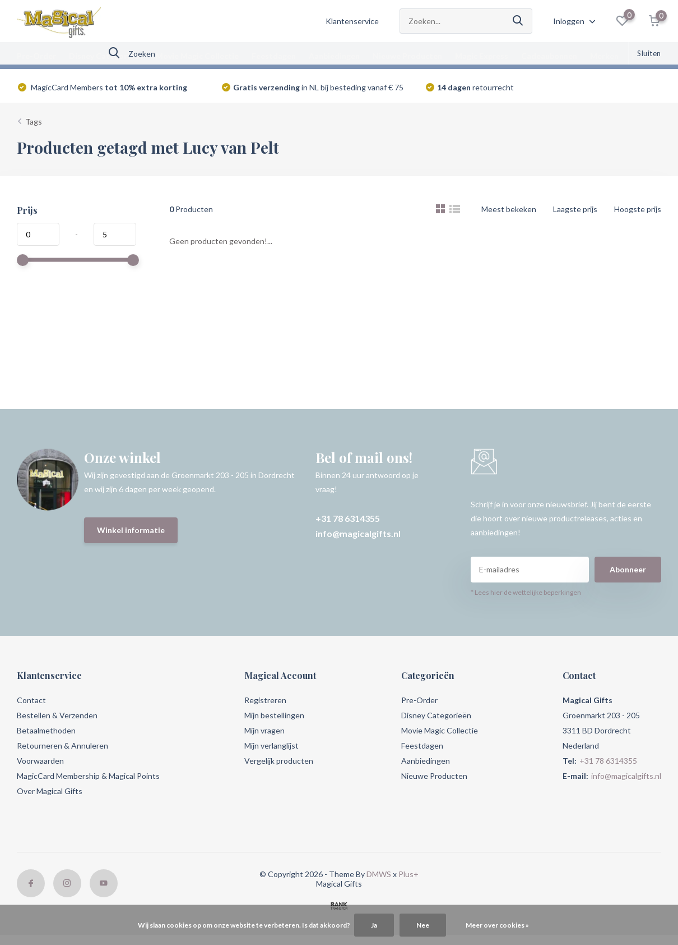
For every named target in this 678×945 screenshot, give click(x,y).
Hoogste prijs (637, 209)
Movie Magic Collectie (197, 56)
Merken (604, 56)
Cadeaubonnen (549, 56)
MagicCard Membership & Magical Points (88, 776)
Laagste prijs (575, 209)
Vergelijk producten (278, 760)
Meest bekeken (508, 209)
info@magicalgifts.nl (358, 533)
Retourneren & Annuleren (62, 745)
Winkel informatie (131, 530)
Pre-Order (36, 56)
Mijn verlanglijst (271, 745)
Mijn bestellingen (274, 715)
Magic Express (481, 56)
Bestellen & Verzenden (57, 715)
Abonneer (628, 569)
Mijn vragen (264, 730)
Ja (374, 925)
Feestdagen (274, 56)
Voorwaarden (40, 760)
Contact (31, 700)
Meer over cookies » (497, 925)
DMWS (378, 874)
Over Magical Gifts (49, 791)
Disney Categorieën (106, 56)
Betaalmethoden (46, 730)
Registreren (265, 700)
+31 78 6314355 (347, 518)
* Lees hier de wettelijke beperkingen (526, 592)
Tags (33, 121)
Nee (422, 925)
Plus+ (408, 874)
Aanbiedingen (334, 56)
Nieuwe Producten (407, 56)
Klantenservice (352, 21)
